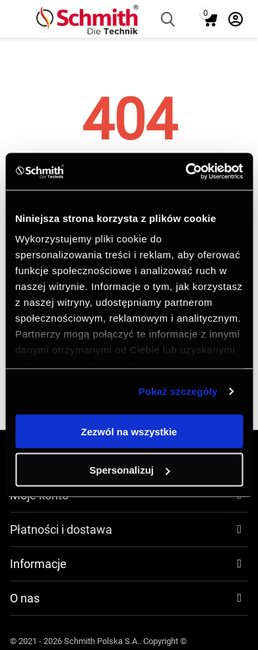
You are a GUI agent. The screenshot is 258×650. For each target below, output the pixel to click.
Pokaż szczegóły (178, 391)
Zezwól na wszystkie (129, 431)
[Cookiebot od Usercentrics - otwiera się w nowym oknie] (185, 171)
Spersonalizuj (129, 470)
